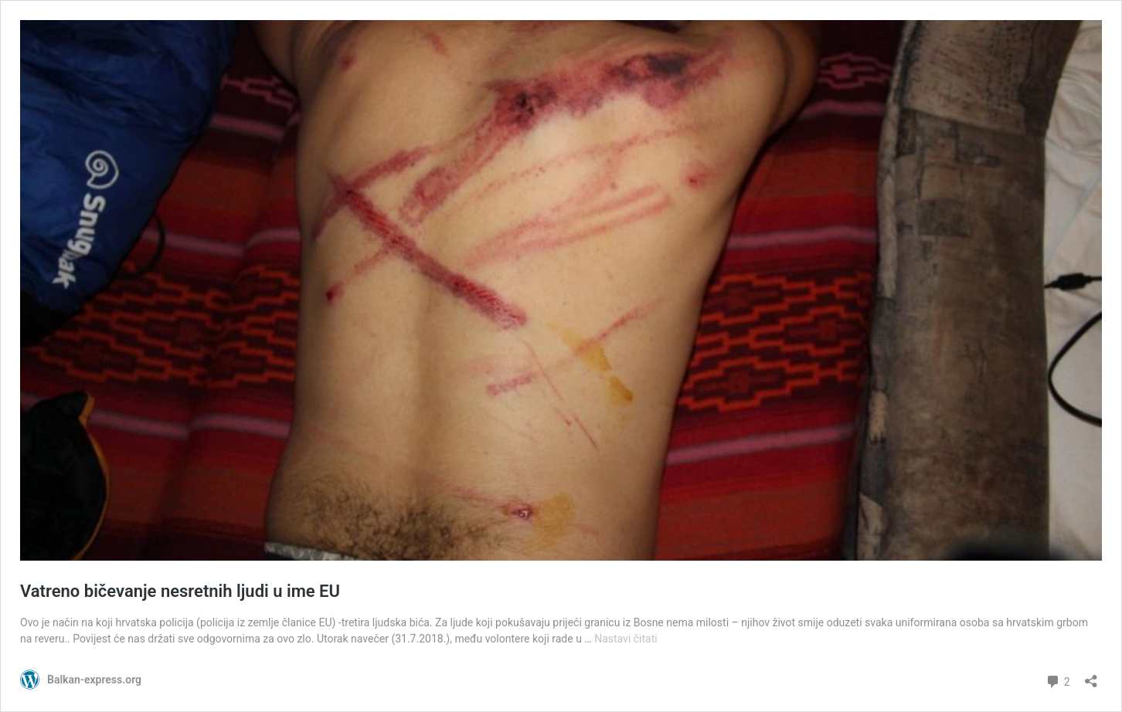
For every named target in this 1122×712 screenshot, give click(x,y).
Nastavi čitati (626, 638)
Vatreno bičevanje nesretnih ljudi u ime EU (180, 591)
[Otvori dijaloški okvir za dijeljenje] (1091, 676)
